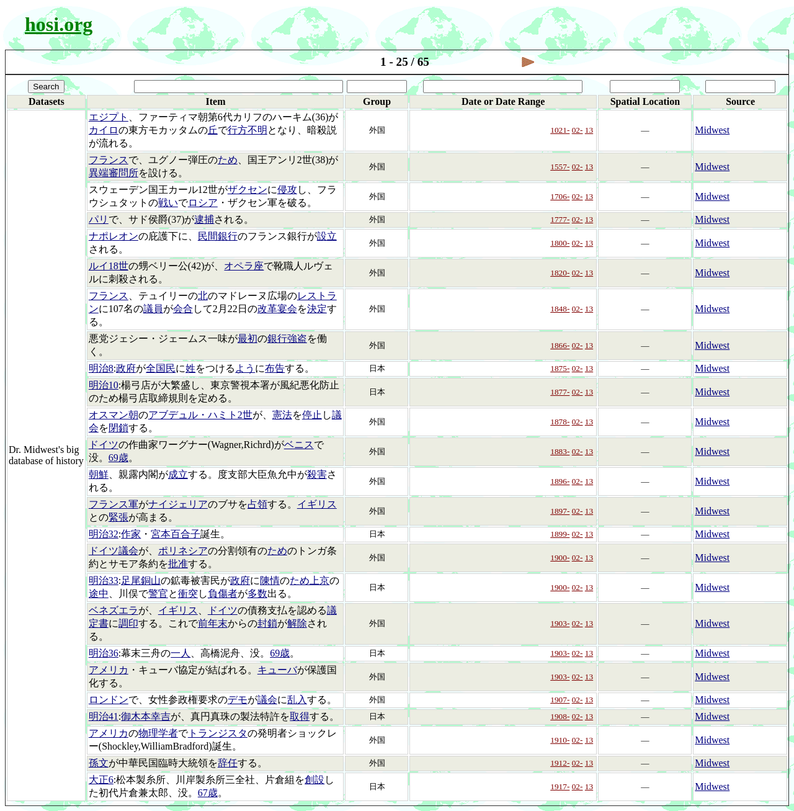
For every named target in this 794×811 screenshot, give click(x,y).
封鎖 (267, 623)
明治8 (101, 368)
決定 (317, 308)
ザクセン (247, 189)
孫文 (99, 763)
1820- (559, 272)
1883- (559, 451)
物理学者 (158, 733)
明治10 (103, 385)
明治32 (103, 534)
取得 (300, 716)
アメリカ (108, 670)
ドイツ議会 (113, 550)
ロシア (203, 202)
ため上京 (309, 580)
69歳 (118, 457)
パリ (99, 219)
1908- (559, 716)
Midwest (712, 130)
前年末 (213, 623)
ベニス (299, 444)
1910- (559, 740)
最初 (247, 338)
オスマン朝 (113, 415)
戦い (168, 202)
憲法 (282, 415)
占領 (257, 504)
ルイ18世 (108, 266)
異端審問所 (113, 173)
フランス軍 (113, 504)
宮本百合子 (175, 534)
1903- (559, 623)
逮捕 (204, 219)
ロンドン (108, 699)
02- (577, 130)
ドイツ (103, 444)
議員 (153, 308)
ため (228, 160)
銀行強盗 (287, 338)
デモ (238, 699)
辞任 (228, 763)
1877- (559, 392)
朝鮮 (99, 474)
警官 (158, 593)
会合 (183, 308)
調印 (128, 623)
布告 (275, 368)
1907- (559, 699)
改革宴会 (277, 308)
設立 (327, 236)
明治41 (103, 716)
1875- (559, 368)
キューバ (277, 670)
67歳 (208, 792)
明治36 (103, 653)
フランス (108, 160)
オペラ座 (244, 266)
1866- (559, 345)
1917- (559, 786)
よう (245, 368)
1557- (559, 166)
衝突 (188, 593)
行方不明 (247, 130)
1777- (559, 219)
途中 (99, 593)
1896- (559, 481)
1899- (559, 534)
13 (589, 130)
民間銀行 (218, 236)
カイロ (103, 130)
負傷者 (223, 593)
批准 (178, 563)
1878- (559, 421)
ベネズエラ (113, 610)
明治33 (103, 580)
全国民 (161, 368)
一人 (180, 653)
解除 (297, 623)
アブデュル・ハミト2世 (200, 415)
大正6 (101, 779)
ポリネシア (183, 550)
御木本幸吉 (146, 716)
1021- (559, 130)
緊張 (118, 517)
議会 (267, 699)
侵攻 (287, 189)
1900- (559, 557)
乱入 (297, 699)
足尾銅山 (141, 580)
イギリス (317, 504)
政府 (126, 368)
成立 (178, 474)
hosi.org (58, 24)
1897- (559, 511)
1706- (559, 196)
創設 (314, 779)
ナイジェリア (178, 504)
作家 (131, 534)
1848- (559, 308)
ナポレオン (113, 236)
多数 (257, 593)
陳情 (270, 580)
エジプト (108, 117)
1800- (559, 243)
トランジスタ (218, 733)
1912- (559, 763)
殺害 (317, 474)
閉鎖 (118, 428)
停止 (312, 415)
